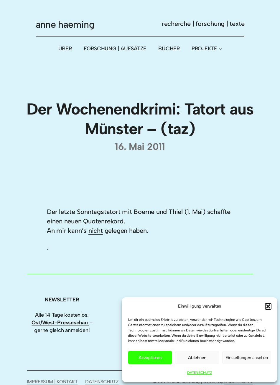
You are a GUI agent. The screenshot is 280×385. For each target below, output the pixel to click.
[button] (268, 306)
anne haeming (65, 24)
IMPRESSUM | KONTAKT (52, 381)
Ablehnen (197, 357)
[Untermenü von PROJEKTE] (220, 48)
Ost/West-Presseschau (60, 322)
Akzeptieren (150, 357)
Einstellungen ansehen (246, 357)
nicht (95, 230)
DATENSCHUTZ (199, 373)
